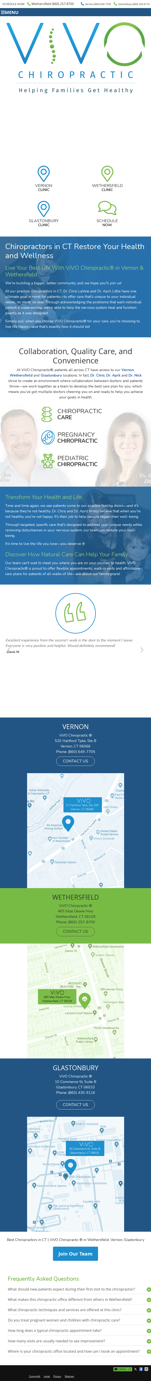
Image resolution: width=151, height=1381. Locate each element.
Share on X (136, 1369)
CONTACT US (75, 761)
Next (141, 650)
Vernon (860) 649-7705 (96, 4)
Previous (9, 650)
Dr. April (113, 375)
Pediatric (77, 461)
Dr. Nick (135, 375)
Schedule (107, 222)
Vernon (43, 187)
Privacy (57, 1376)
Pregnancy (77, 438)
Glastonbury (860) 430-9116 (132, 4)
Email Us (122, 1369)
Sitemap (69, 1376)
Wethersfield (107, 187)
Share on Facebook (141, 1369)
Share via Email (147, 1369)
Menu (10, 12)
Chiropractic (79, 414)
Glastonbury (44, 222)
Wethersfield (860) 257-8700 (50, 4)
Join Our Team (75, 1253)
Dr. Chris (97, 375)
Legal (47, 1376)
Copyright (34, 1376)
